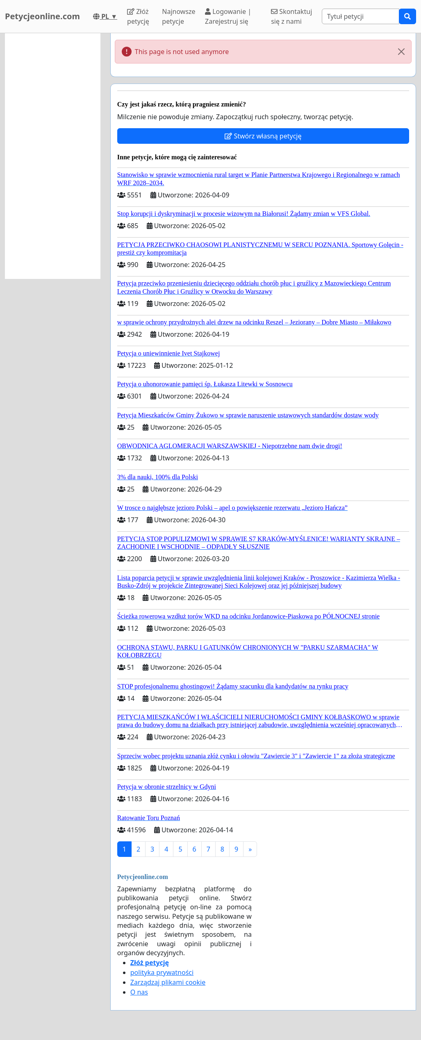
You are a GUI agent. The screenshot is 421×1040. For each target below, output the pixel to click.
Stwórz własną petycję (263, 135)
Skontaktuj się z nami (291, 16)
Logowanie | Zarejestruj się (228, 16)
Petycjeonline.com (42, 16)
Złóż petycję (138, 16)
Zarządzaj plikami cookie (167, 982)
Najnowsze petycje (178, 16)
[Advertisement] (52, 156)
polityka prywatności (161, 972)
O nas (139, 992)
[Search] (360, 16)
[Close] (401, 51)
